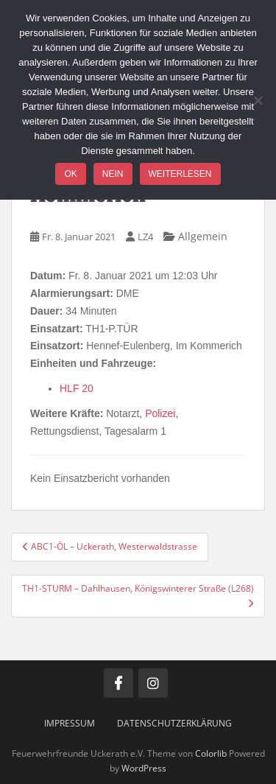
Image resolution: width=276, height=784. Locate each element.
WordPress (143, 768)
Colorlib (211, 753)
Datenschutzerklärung (174, 723)
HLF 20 (76, 388)
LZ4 (145, 236)
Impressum (69, 723)
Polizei (160, 413)
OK (70, 174)
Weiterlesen (180, 174)
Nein (113, 174)
